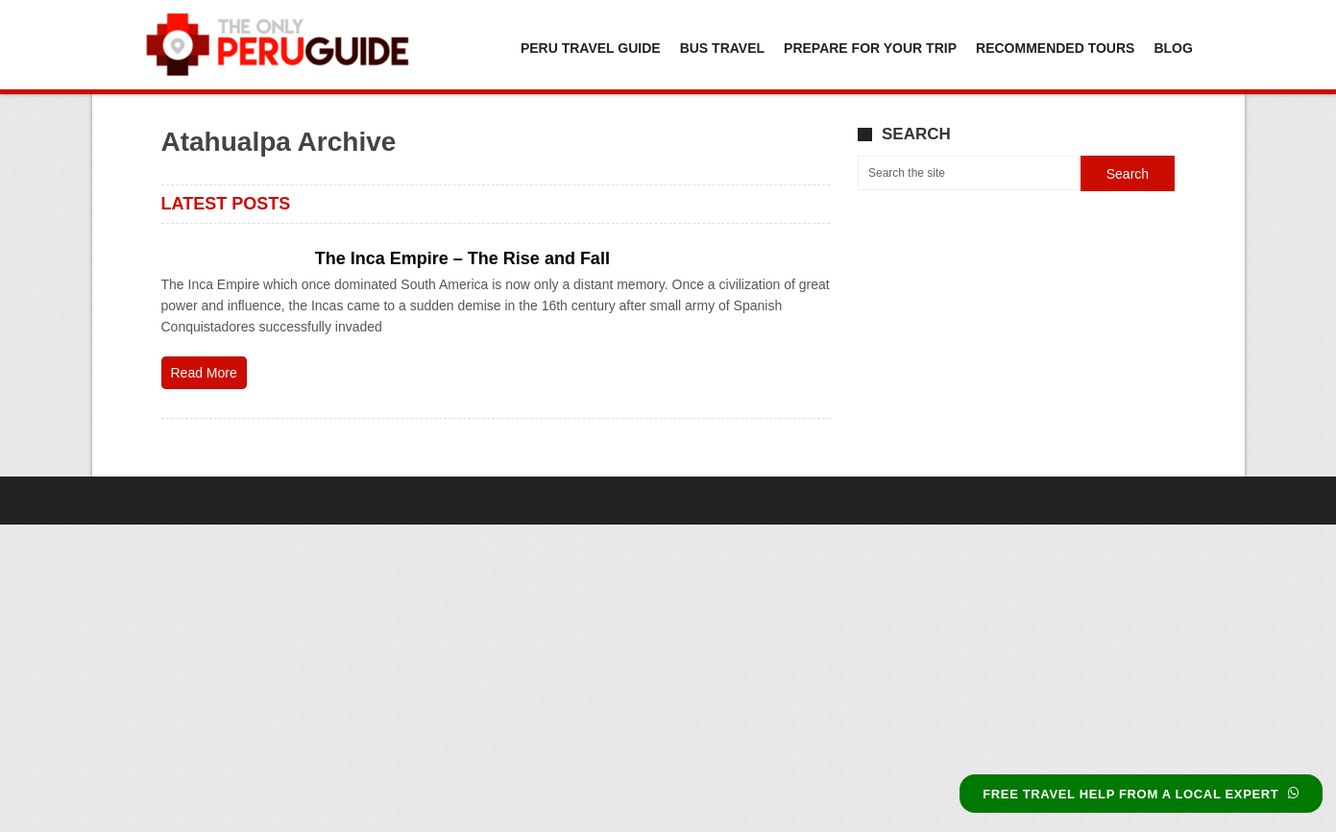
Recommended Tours (1055, 48)
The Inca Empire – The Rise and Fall (462, 258)
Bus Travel (722, 48)
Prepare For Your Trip (870, 48)
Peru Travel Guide (591, 48)
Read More (204, 372)
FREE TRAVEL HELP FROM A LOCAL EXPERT (1141, 794)
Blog (1173, 48)
